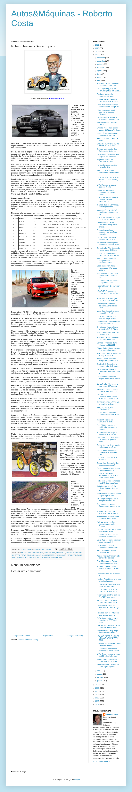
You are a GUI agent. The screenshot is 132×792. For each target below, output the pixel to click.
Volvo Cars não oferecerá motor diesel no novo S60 (109, 541)
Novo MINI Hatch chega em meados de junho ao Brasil (108, 244)
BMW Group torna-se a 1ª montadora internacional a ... (108, 546)
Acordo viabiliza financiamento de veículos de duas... (108, 557)
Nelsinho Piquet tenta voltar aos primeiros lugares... (109, 580)
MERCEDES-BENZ (52, 555)
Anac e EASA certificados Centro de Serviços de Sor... (108, 254)
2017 (97, 685)
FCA (36, 555)
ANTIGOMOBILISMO (28, 553)
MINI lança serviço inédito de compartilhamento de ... (108, 500)
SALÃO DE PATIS (33, 557)
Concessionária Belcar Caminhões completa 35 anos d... (107, 225)
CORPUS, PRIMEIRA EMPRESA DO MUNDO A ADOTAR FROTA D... (107, 476)
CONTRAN (70, 553)
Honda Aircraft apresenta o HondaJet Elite (107, 166)
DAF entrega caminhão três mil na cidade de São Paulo (108, 626)
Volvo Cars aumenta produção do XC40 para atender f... (108, 218)
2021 (97, 45)
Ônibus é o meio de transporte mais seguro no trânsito (108, 446)
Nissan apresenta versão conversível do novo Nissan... (106, 112)
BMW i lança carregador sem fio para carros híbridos (108, 155)
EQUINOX (30, 555)
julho (99, 74)
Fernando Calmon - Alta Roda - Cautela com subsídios (108, 85)
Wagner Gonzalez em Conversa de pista (105, 161)
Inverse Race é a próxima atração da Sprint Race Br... (108, 360)
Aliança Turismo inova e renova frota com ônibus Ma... (108, 349)
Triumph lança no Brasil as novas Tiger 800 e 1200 (107, 660)
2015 (97, 691)
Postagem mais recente (21, 636)
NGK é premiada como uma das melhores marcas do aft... (107, 275)
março (100, 674)
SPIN (41, 557)
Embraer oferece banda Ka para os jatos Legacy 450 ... (108, 100)
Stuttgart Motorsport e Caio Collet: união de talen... (107, 150)
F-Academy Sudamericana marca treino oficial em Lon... (109, 650)
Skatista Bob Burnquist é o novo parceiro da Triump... (108, 365)
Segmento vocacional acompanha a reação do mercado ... (107, 232)
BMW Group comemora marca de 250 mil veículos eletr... (108, 655)
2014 (97, 695)
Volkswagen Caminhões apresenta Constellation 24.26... (107, 306)
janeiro (100, 681)
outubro (100, 64)
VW (60, 557)
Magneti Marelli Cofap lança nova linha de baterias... (107, 632)
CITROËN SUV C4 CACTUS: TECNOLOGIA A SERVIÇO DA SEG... (108, 180)
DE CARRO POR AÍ (19, 555)
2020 (97, 48)
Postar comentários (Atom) (28, 640)
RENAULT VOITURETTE (67, 555)
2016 (97, 688)
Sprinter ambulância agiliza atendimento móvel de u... (107, 433)
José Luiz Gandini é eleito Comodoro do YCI (106, 552)
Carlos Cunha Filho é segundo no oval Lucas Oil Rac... (108, 249)
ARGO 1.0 (39, 553)
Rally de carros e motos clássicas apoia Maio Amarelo (106, 524)
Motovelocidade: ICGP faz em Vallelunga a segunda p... (108, 666)
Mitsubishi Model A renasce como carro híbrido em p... (108, 601)
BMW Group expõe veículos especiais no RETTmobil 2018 (107, 620)
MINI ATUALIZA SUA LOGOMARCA (104, 408)
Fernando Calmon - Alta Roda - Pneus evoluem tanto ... (108, 339)
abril (99, 671)
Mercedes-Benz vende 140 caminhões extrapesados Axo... (107, 212)
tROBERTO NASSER (51, 557)
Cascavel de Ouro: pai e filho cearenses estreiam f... (108, 464)
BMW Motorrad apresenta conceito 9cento (106, 186)
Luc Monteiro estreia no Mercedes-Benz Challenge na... (108, 608)
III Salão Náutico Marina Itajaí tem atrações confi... (108, 206)
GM (39, 555)
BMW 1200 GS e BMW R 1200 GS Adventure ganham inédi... (108, 440)
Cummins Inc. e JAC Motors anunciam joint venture (107, 536)
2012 (97, 701)
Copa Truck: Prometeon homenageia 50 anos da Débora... (107, 268)
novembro (101, 61)
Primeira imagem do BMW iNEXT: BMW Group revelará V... (108, 568)
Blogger (77, 779)
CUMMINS (78, 553)
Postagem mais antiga (75, 636)
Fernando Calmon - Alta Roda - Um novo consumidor (108, 614)
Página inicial (48, 636)
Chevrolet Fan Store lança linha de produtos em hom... (108, 644)
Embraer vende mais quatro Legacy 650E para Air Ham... (108, 129)
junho (99, 77)
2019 (97, 52)
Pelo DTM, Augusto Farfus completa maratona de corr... (108, 562)
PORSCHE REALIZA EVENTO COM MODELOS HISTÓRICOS (108, 200)
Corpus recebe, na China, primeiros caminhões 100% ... (108, 415)
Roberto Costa (112, 714)
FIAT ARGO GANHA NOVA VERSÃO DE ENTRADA (107, 591)
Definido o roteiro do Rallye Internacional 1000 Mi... (107, 344)
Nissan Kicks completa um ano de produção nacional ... (108, 134)
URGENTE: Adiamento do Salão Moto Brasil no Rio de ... (108, 293)
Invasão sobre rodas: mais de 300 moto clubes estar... (108, 518)
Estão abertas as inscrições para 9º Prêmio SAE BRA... (108, 300)
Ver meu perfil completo (101, 761)
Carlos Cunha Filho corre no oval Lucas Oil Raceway (107, 385)
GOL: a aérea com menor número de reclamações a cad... (108, 453)
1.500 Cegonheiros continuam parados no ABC (108, 333)
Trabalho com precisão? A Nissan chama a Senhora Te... (107, 488)
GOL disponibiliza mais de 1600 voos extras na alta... (109, 530)
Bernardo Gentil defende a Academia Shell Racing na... (108, 118)
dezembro (101, 58)
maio (99, 81)
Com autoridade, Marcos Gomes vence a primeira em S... (108, 506)
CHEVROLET (60, 553)
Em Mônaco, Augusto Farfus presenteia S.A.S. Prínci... (107, 328)
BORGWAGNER (49, 553)
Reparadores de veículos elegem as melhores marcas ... (108, 379)
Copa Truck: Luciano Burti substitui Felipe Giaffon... (107, 317)
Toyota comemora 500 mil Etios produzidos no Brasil (108, 403)
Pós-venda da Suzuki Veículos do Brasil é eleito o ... (108, 323)
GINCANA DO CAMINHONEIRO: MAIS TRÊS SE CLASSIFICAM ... (108, 397)
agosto (100, 71)
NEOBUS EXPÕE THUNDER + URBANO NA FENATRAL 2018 (108, 638)
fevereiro (100, 677)
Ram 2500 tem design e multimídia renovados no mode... (107, 427)
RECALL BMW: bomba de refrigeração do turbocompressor (106, 261)
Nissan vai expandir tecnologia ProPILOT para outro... (108, 596)
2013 (97, 698)
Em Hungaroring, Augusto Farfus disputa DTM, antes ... (109, 90)
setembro (101, 68)
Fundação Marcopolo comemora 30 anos (105, 95)
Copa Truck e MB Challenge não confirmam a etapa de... (108, 106)
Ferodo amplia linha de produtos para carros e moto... (106, 192)
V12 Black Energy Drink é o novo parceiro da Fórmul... (108, 390)
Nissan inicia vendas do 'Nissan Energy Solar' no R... (108, 355)
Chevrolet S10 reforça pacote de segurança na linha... (108, 145)
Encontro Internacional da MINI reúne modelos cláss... (108, 585)
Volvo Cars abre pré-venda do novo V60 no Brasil (108, 312)
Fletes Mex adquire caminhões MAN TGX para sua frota (108, 482)
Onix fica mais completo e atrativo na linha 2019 (106, 238)
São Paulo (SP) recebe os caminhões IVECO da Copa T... (108, 371)
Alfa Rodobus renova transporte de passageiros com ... (109, 494)
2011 (97, 704)
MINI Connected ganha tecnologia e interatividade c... (108, 172)
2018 (97, 55)
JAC (43, 555)
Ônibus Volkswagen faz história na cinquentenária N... (108, 469)
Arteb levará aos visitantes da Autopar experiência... (108, 282)
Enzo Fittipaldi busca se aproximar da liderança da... (108, 512)
